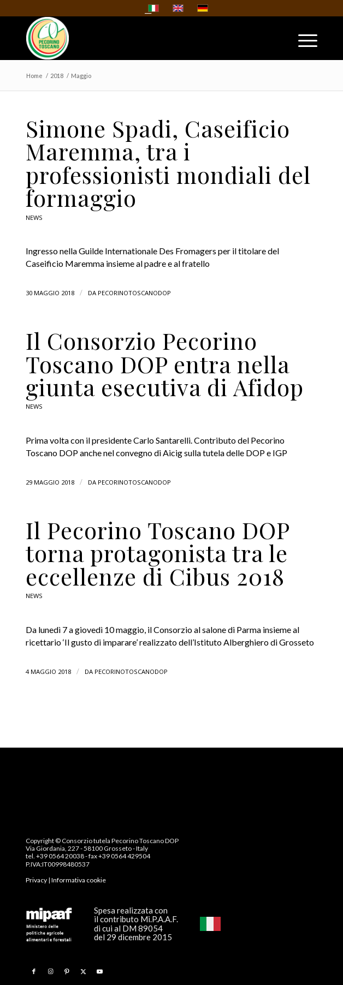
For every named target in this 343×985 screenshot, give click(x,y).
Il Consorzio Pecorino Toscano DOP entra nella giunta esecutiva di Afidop (165, 363)
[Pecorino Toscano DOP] (142, 38)
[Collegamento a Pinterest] (66, 971)
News (34, 217)
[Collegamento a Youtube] (99, 971)
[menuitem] (302, 43)
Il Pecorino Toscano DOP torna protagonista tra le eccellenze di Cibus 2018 (157, 553)
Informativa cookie (78, 880)
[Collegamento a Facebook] (34, 971)
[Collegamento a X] (83, 971)
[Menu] (302, 43)
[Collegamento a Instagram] (50, 971)
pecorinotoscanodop (134, 293)
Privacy (36, 880)
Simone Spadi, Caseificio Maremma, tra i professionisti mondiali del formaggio (168, 163)
